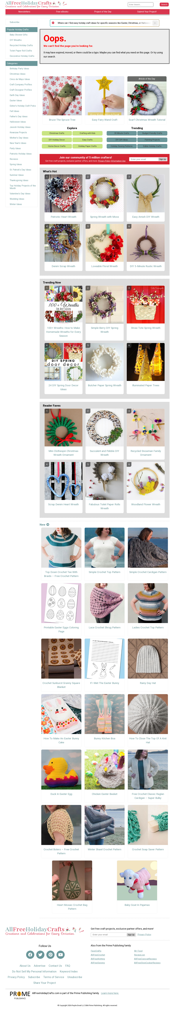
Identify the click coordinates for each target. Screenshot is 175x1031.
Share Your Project (44, 982)
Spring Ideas (16, 164)
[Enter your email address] (108, 934)
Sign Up (162, 159)
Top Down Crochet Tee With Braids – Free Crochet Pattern (61, 574)
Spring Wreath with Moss (104, 216)
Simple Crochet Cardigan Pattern (148, 572)
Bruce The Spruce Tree (62, 119)
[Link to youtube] (60, 955)
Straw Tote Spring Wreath (145, 327)
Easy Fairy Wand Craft (104, 119)
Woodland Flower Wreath (145, 504)
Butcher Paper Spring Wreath (104, 385)
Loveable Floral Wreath (104, 266)
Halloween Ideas (18, 122)
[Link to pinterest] (50, 955)
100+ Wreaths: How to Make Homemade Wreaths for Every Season (63, 331)
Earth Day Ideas (17, 95)
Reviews (14, 159)
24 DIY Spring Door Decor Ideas (63, 387)
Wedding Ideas (17, 199)
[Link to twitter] (40, 955)
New (44, 524)
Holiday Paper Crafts (87, 146)
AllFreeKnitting (98, 959)
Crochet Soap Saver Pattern (148, 849)
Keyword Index (69, 971)
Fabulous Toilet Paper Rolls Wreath (104, 506)
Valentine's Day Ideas (20, 193)
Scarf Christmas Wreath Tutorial (147, 119)
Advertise (39, 965)
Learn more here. (110, 993)
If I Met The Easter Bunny (104, 683)
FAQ (67, 965)
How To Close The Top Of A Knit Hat (148, 740)
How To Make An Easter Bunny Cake (61, 740)
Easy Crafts (87, 140)
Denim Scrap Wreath (63, 266)
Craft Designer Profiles (21, 90)
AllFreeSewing (98, 963)
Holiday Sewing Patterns (121, 146)
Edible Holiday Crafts (152, 146)
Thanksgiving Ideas (19, 180)
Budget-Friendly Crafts (152, 133)
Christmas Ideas (17, 74)
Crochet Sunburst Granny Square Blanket (61, 685)
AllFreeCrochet (98, 955)
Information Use (118, 161)
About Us (25, 965)
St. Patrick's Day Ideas (20, 169)
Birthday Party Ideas (19, 68)
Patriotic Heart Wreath (63, 216)
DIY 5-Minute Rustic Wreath (146, 266)
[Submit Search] (164, 4)
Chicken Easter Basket (104, 794)
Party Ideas (15, 148)
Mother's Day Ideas (19, 137)
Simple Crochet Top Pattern (104, 572)
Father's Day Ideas (18, 116)
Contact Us (55, 965)
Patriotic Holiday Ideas (21, 153)
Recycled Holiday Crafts (21, 45)
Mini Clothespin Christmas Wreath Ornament (63, 453)
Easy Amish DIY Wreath (145, 216)
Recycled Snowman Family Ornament (146, 453)
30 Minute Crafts (121, 133)
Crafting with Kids (87, 133)
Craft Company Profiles (21, 84)
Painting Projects (152, 140)
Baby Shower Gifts (18, 34)
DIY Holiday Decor (57, 140)
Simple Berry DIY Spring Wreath (104, 329)
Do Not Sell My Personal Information (34, 971)
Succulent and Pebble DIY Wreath (104, 453)
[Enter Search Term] (140, 4)
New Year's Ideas (18, 143)
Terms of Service (53, 977)
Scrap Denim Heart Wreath (63, 504)
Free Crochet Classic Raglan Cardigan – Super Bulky (148, 796)
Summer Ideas (17, 175)
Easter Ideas (16, 100)
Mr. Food (138, 951)
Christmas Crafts (56, 133)
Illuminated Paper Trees (145, 385)
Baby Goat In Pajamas (137, 905)
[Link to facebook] (30, 955)
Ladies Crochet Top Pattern (148, 627)
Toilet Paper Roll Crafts (21, 50)
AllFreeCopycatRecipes (145, 959)
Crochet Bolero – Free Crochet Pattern (61, 851)
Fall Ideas (14, 111)
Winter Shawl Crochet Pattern (104, 849)
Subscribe (14, 22)
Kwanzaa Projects (18, 132)
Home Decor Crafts (56, 146)
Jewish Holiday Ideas (20, 127)
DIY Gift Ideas (122, 140)
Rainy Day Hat (148, 683)
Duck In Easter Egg (61, 794)
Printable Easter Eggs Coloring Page (61, 629)
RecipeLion (139, 955)
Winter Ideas (16, 204)
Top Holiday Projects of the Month (23, 187)
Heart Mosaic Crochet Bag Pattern (72, 906)
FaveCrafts (96, 951)
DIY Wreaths (16, 40)
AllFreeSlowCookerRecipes (147, 963)
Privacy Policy (104, 161)
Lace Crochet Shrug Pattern (104, 627)
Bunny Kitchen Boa (104, 738)
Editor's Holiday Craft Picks (23, 106)
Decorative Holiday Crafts (22, 56)
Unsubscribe (74, 977)
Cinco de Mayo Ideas (20, 79)
